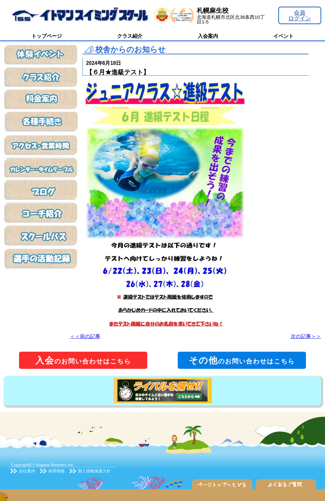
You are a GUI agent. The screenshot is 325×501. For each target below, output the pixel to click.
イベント (283, 36)
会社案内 (27, 471)
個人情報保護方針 (94, 471)
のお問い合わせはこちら (83, 360)
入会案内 (208, 36)
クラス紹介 (130, 36)
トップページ (46, 36)
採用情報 (56, 471)
